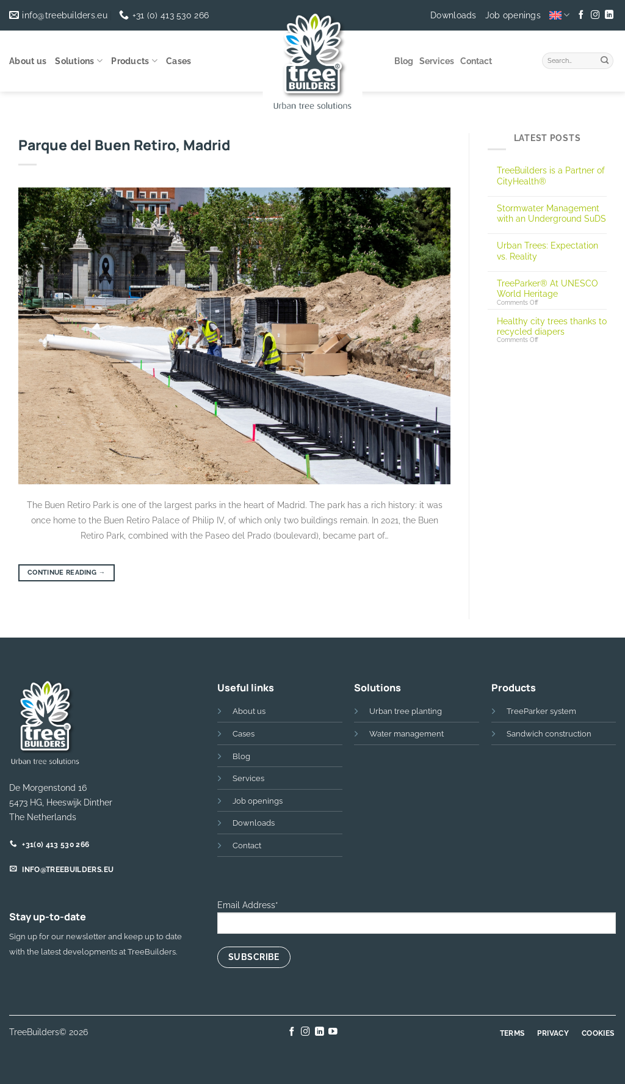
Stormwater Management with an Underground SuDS (551, 213)
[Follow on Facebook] (581, 15)
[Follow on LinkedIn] (608, 15)
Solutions (79, 61)
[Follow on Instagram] (595, 15)
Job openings (513, 15)
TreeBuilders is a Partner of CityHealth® (551, 175)
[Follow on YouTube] (333, 1032)
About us (27, 61)
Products (134, 61)
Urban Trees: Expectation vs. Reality (547, 250)
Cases (178, 61)
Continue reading (66, 572)
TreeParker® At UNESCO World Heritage (547, 288)
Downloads (453, 15)
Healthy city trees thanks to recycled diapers (552, 326)
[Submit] (604, 59)
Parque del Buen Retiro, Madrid (124, 145)
